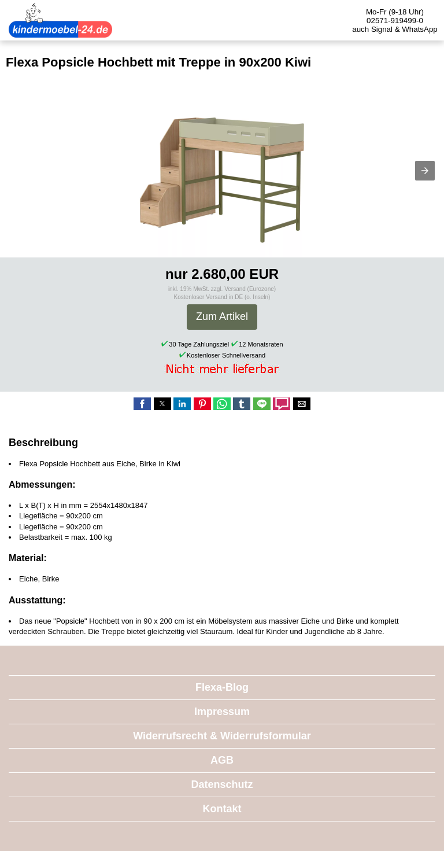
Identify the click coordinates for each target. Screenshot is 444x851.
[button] (425, 170)
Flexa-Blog (222, 687)
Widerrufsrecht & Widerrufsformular (222, 736)
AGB (222, 760)
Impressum (222, 711)
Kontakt (222, 809)
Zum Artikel (222, 316)
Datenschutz (222, 784)
